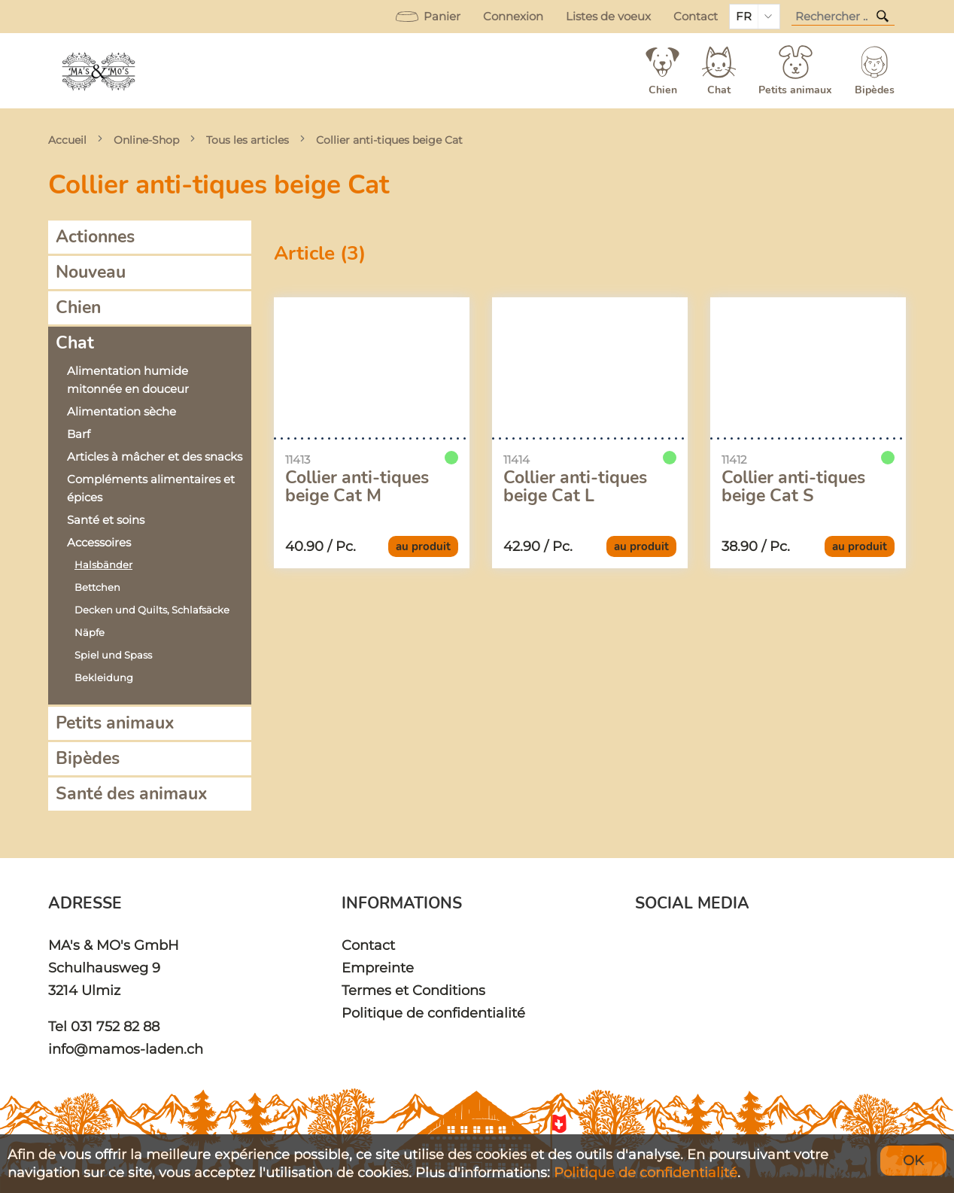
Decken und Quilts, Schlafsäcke (151, 610)
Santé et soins (105, 520)
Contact (695, 16)
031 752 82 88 (115, 1026)
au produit (423, 546)
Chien (78, 307)
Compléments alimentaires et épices (151, 488)
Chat (75, 343)
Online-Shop (146, 140)
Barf (78, 434)
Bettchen (97, 587)
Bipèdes (88, 758)
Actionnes (95, 236)
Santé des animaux (132, 793)
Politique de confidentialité (433, 1013)
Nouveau (91, 272)
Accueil (67, 140)
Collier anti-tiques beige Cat (389, 140)
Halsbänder (103, 565)
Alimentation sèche (121, 411)
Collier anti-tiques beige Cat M (357, 487)
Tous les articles (247, 140)
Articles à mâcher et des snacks (154, 457)
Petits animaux (115, 723)
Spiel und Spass (113, 655)
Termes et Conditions (413, 990)
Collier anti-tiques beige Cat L (575, 487)
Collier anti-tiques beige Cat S (793, 487)
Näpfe (89, 632)
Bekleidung (103, 677)
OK (913, 1160)
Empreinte (378, 967)
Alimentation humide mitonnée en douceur (128, 380)
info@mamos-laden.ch (125, 1049)
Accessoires (99, 542)
